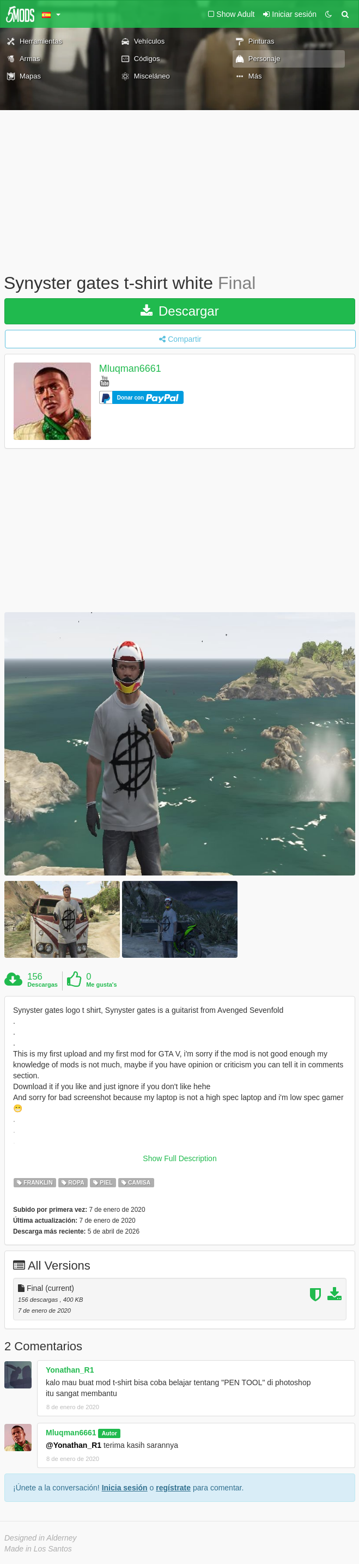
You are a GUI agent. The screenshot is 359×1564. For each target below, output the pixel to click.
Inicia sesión (125, 1487)
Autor (109, 1433)
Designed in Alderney (40, 1537)
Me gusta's (101, 984)
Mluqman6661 (130, 368)
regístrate (173, 1487)
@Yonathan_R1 (73, 1445)
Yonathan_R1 (70, 1370)
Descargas (42, 984)
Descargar (179, 311)
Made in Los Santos (38, 1548)
